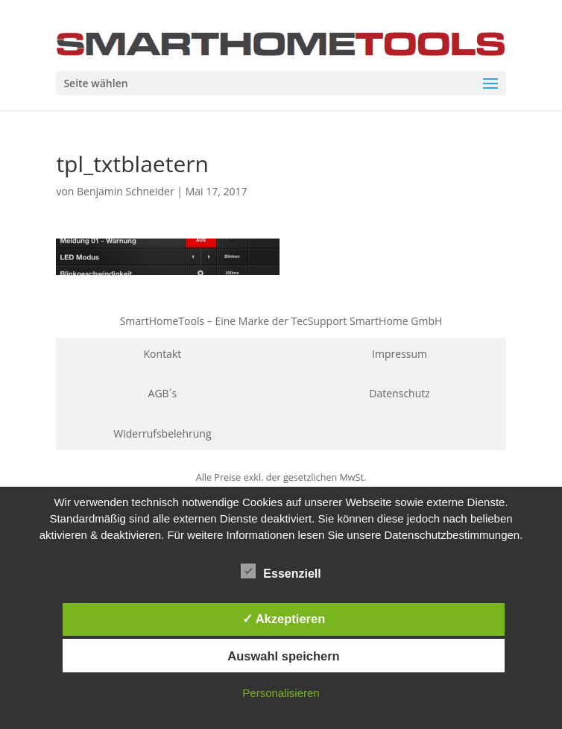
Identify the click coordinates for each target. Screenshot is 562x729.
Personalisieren (280, 693)
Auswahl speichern (283, 656)
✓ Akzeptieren (284, 618)
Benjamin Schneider (125, 191)
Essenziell (281, 572)
